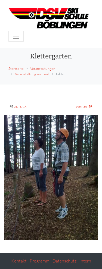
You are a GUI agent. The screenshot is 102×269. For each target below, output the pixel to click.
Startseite (16, 68)
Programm (40, 261)
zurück (20, 106)
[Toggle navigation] (16, 36)
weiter (84, 106)
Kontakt (19, 261)
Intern (85, 261)
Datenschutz (64, 261)
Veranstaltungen (42, 68)
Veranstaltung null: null (32, 74)
